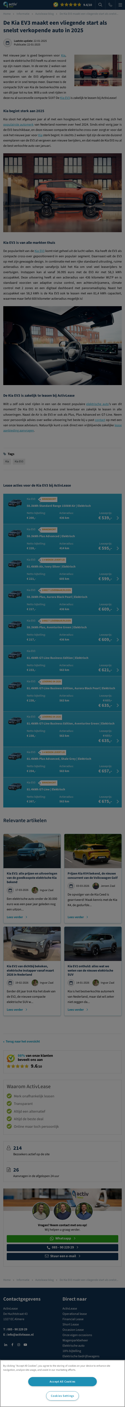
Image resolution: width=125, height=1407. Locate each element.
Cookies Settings (62, 1396)
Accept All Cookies (62, 1381)
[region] (62, 1383)
